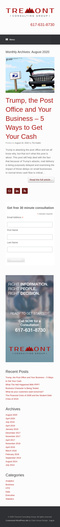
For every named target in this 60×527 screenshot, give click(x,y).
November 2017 (13, 436)
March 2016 (11, 450)
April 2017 (10, 440)
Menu (10, 40)
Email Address (15, 217)
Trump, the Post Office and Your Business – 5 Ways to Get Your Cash (29, 118)
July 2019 (10, 422)
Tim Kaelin (36, 143)
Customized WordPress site (17, 520)
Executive (10, 495)
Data (8, 492)
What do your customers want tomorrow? (25, 392)
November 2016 (13, 443)
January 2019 (12, 429)
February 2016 (12, 454)
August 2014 (11, 461)
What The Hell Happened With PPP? (23, 384)
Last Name (12, 242)
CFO (8, 488)
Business (10, 484)
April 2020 (10, 418)
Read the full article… (41, 179)
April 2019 (10, 425)
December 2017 (13, 433)
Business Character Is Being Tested (22, 388)
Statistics (10, 499)
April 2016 (10, 447)
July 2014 (10, 465)
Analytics (10, 481)
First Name (12, 230)
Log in (51, 520)
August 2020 (11, 415)
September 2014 (13, 458)
